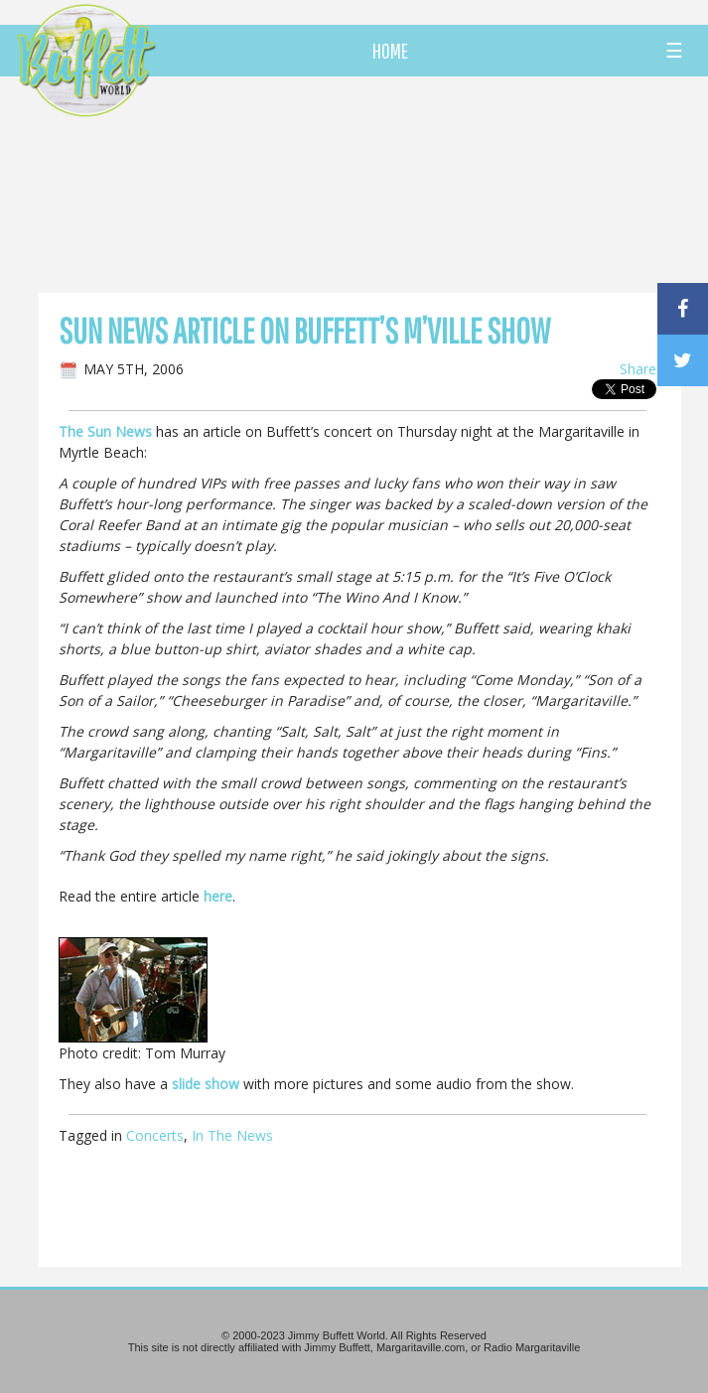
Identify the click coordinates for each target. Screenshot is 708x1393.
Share (638, 368)
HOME (390, 51)
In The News (232, 1135)
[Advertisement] (410, 183)
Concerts (155, 1135)
